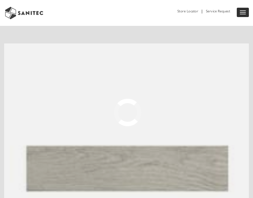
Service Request (218, 11)
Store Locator (188, 11)
